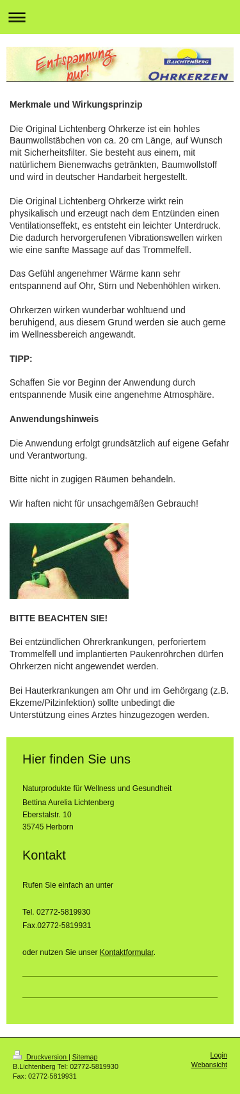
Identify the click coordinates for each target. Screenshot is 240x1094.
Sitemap (85, 1057)
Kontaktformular (127, 952)
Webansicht (209, 1064)
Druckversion (40, 1057)
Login (219, 1055)
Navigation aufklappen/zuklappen (120, 17)
